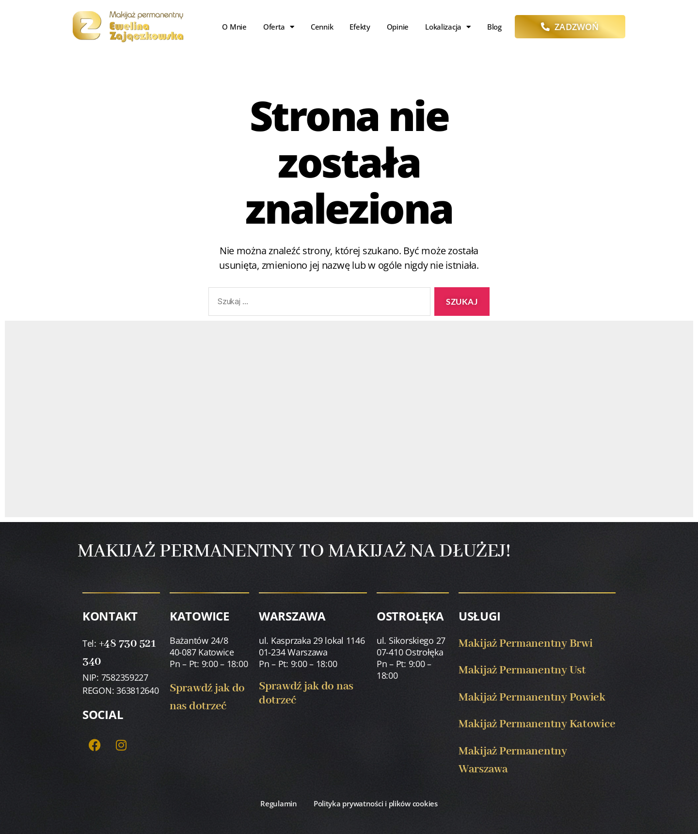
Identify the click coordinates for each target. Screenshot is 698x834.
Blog (494, 27)
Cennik (322, 27)
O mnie (234, 27)
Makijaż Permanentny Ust (522, 670)
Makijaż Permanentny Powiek (532, 697)
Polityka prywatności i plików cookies (376, 803)
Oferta (278, 26)
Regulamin (278, 803)
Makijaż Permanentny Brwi (526, 644)
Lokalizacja (448, 26)
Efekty (359, 27)
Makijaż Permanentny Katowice (537, 724)
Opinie (398, 27)
